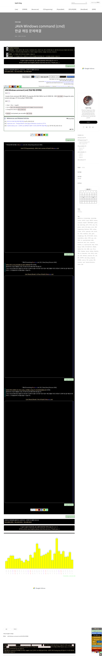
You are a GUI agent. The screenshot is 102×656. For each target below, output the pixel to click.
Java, (91, 249)
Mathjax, (92, 251)
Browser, (96, 220)
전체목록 (81, 135)
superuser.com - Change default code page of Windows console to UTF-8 (26, 123)
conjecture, (92, 242)
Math (81, 149)
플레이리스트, (80, 218)
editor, (86, 238)
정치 (81, 155)
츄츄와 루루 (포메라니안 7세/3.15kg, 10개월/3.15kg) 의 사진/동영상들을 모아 (26, 390)
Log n (96, 650)
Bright (37, 77)
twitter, (79, 264)
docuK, (95, 231)
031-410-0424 (18, 71)
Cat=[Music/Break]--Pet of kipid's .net (39, 399)
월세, (82, 264)
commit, (79, 220)
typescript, (88, 231)
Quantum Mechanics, (90, 262)
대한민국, (91, 220)
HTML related (83, 143)
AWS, (96, 227)
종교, (94, 255)
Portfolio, (80, 244)
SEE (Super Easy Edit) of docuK (62, 86)
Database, (83, 251)
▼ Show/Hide (70, 118)
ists (99, 642)
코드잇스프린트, (90, 235)
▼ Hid (96, 629)
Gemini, (95, 235)
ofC (99, 633)
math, (81, 255)
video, (90, 233)
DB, (86, 227)
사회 (81, 154)
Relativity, (96, 251)
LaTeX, (95, 253)
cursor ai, (84, 260)
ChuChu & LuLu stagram (20, 646)
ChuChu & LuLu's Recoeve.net (33, 646)
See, (78, 224)
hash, (92, 231)
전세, (87, 260)
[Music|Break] (84, 9)
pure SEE (71, 86)
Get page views (7, 536)
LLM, (96, 255)
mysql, (87, 220)
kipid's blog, (82, 224)
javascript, (90, 255)
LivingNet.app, (81, 235)
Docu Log (97, 635)
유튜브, (91, 229)
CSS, (96, 224)
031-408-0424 (28, 71)
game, (93, 233)
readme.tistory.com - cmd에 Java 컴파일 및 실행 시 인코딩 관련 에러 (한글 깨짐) (27, 125)
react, (84, 262)
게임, (85, 235)
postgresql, (92, 257)
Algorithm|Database (84, 142)
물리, (79, 257)
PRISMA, (94, 246)
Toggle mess (97, 631)
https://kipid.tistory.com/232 (68, 82)
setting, (94, 229)
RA (94, 642)
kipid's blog (18, 3)
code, (95, 238)
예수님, (92, 253)
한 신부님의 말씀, (87, 218)
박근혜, (83, 246)
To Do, (89, 253)
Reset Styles (26, 77)
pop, (92, 238)
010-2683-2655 (9, 71)
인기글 (83, 167)
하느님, (94, 249)
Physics (81, 148)
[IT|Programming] (47, 9)
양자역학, (82, 257)
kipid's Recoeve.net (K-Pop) (47, 646)
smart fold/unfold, (87, 240)
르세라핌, (79, 260)
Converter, (80, 262)
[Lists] (16, 9)
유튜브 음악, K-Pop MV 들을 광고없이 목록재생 (18, 265)
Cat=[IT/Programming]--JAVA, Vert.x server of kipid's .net (40, 148)
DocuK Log (63, 77)
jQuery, (89, 227)
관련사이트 (80, 646)
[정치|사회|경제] (72, 9)
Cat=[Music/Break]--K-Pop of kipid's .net (39, 274)
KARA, (92, 240)
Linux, (88, 242)
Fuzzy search (70, 77)
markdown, (85, 233)
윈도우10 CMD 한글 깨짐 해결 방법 (15, 121)
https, (93, 244)
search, (83, 227)
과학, (79, 253)
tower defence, (81, 238)
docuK (51, 86)
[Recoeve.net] (35, 9)
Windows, (85, 255)
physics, (79, 227)
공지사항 (79, 178)
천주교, (90, 224)
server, (92, 227)
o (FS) (94, 633)
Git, (78, 233)
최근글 (79, 167)
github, (95, 222)
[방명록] (94, 9)
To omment (97, 646)
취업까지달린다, (91, 222)
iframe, (96, 244)
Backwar (97, 637)
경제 (81, 157)
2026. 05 (88, 189)
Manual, (79, 246)
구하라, (79, 251)
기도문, (81, 233)
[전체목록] (24, 9)
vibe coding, (87, 257)
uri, (83, 244)
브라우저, (84, 220)
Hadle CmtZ (97, 648)
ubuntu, (87, 251)
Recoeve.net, (80, 242)
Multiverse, (86, 229)
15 (93, 197)
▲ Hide (72, 129)
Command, (80, 222)
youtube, (91, 260)
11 (83, 197)
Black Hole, (84, 253)
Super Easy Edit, (87, 244)
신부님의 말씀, (93, 218)
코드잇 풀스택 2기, (88, 246)
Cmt (94, 644)
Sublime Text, (81, 249)
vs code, (79, 231)
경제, (94, 260)
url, (81, 253)
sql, (78, 255)
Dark (33, 77)
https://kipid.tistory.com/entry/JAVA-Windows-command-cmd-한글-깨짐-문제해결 (59, 81)
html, (85, 242)
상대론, (88, 249)
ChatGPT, (85, 222)
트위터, (89, 238)
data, (94, 224)
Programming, (81, 229)
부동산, (79, 240)
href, (85, 249)
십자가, (87, 224)
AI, (81, 240)
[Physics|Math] (60, 9)
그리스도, (83, 231)
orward (96, 640)
